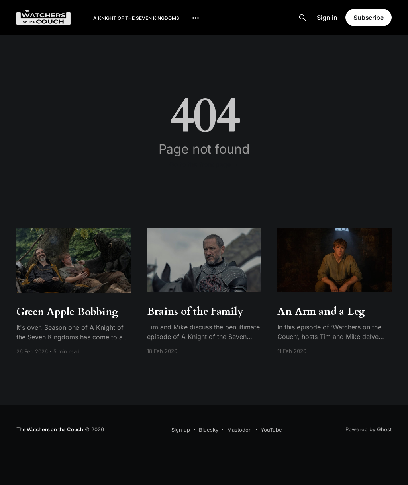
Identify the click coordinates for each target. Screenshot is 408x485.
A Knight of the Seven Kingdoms (136, 18)
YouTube (271, 430)
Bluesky (208, 430)
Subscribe (368, 17)
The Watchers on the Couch (49, 429)
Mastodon (239, 430)
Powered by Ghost (368, 429)
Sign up (180, 430)
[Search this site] (302, 17)
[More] (196, 18)
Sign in (327, 17)
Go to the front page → (204, 164)
